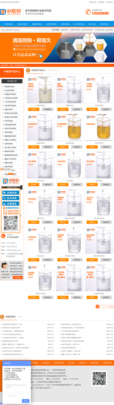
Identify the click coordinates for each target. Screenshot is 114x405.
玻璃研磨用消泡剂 (11, 155)
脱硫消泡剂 (64, 30)
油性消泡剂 (9, 167)
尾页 (111, 307)
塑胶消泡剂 (9, 163)
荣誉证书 (82, 363)
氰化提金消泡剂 (70, 218)
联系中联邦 (104, 24)
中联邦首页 (9, 24)
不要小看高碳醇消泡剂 (68, 334)
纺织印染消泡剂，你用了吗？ (70, 344)
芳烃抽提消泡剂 (70, 256)
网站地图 (101, 2)
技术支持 (46, 363)
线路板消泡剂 (37, 24)
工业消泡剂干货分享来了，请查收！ (13, 338)
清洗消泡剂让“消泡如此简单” (11, 328)
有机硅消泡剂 (22, 24)
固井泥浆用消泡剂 (99, 256)
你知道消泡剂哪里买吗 (68, 348)
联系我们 (17, 277)
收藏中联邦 (92, 2)
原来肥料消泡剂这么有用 (10, 341)
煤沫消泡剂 (40, 218)
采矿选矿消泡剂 (10, 147)
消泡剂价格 (107, 363)
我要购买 (34, 109)
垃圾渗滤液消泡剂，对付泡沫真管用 (72, 328)
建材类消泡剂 (9, 151)
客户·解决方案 (79, 24)
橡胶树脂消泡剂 (10, 136)
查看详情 (47, 109)
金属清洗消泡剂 (75, 30)
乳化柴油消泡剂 (99, 293)
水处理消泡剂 (51, 24)
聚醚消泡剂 (69, 105)
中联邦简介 (109, 2)
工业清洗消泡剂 (100, 30)
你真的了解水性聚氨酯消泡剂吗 (71, 338)
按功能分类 (12, 81)
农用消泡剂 (9, 144)
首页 (11, 65)
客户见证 (71, 363)
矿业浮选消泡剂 (70, 293)
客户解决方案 (59, 363)
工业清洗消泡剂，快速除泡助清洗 (13, 331)
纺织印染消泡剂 (10, 128)
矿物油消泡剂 (99, 105)
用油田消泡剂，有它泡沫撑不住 (71, 324)
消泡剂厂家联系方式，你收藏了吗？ (13, 344)
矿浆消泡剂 (69, 181)
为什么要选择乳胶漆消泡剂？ (70, 331)
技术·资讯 (92, 24)
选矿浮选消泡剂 (99, 218)
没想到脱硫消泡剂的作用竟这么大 (13, 354)
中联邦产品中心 (20, 65)
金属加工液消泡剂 (11, 117)
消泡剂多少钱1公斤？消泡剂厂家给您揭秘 (15, 348)
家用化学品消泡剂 (11, 113)
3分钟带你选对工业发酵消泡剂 (12, 351)
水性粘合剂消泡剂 (87, 30)
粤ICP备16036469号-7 (43, 388)
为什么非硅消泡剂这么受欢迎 (11, 334)
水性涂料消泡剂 (10, 106)
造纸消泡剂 (109, 30)
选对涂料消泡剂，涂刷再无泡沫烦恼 (72, 341)
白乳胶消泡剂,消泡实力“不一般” (12, 324)
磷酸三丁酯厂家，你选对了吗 (70, 354)
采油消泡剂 (40, 256)
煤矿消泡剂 (99, 181)
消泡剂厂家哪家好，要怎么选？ (71, 351)
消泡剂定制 (65, 24)
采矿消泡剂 (40, 181)
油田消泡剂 (9, 132)
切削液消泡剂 (40, 143)
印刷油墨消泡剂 (10, 125)
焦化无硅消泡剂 (41, 293)
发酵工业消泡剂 (10, 140)
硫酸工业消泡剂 (10, 159)
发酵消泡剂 (34, 363)
